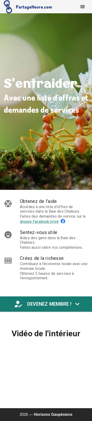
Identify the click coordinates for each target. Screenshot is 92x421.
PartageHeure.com (34, 6)
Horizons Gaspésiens (53, 414)
